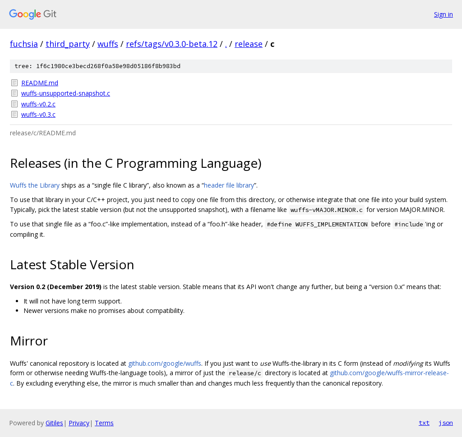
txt (424, 423)
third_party (68, 43)
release (249, 43)
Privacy (79, 423)
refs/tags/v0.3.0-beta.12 (171, 43)
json (446, 423)
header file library (229, 185)
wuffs (107, 43)
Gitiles (54, 423)
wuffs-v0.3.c (38, 114)
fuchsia (24, 43)
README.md (39, 82)
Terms (104, 423)
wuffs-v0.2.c (38, 104)
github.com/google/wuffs (164, 363)
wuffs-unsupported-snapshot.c (65, 93)
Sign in (443, 14)
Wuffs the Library (35, 185)
